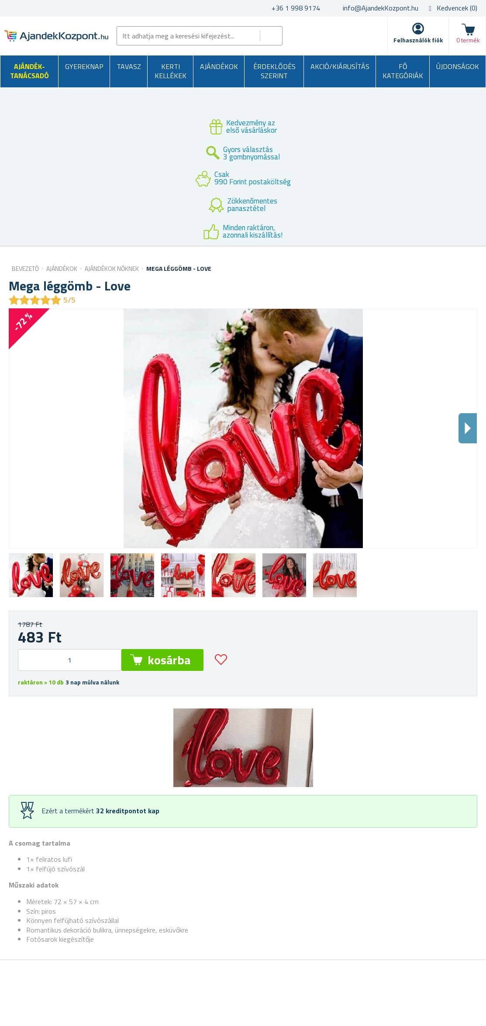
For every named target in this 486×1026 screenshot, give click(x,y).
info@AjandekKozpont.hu (380, 8)
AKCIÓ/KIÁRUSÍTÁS (339, 66)
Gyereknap (84, 66)
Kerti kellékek (170, 71)
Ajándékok (219, 66)
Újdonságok (457, 66)
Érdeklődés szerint (274, 71)
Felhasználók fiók (418, 40)
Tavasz (129, 66)
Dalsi (467, 428)
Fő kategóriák (403, 71)
